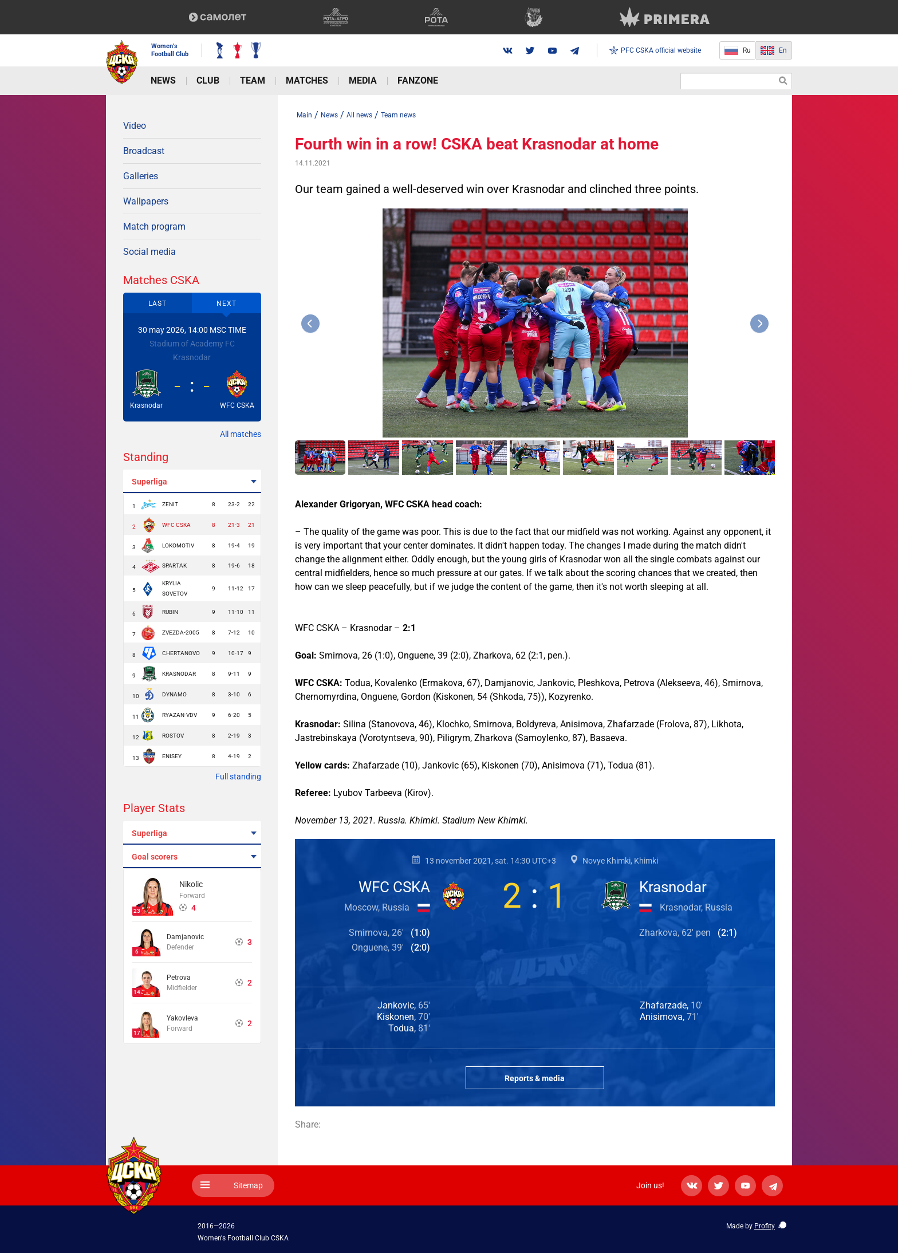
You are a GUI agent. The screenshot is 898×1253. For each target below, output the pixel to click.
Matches (307, 80)
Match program (154, 226)
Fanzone (417, 80)
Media (363, 80)
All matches (240, 434)
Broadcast (143, 150)
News (163, 80)
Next (226, 304)
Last (157, 304)
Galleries (140, 176)
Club (207, 80)
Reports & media (535, 1078)
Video (134, 125)
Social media (149, 251)
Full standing (238, 776)
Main (304, 115)
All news (359, 115)
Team (252, 80)
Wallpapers (145, 201)
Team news (398, 115)
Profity (764, 1226)
